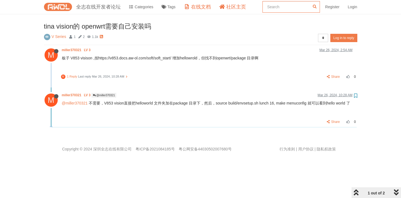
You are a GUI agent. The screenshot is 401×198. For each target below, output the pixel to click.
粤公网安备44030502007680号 (205, 149)
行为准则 (287, 149)
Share (333, 77)
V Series (59, 36)
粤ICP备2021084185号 (155, 149)
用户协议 (306, 149)
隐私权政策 (326, 149)
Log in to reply (343, 38)
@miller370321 (104, 95)
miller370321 (77, 50)
